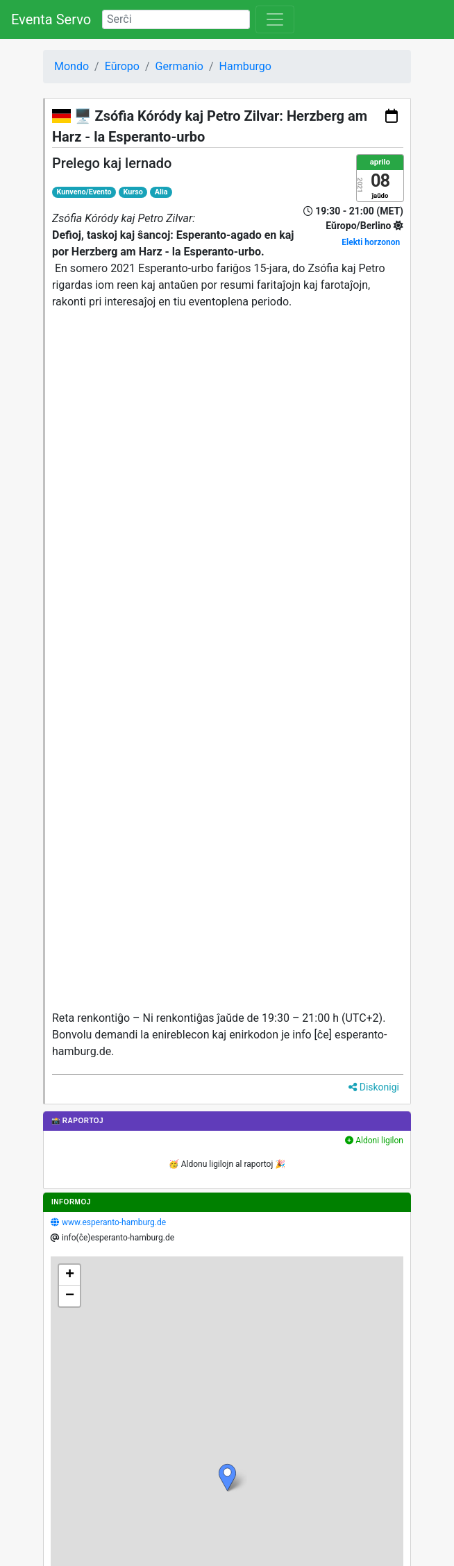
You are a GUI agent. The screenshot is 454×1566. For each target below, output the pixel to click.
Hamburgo (245, 66)
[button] (227, 1477)
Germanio (179, 66)
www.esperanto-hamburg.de (114, 1222)
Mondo (71, 66)
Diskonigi (373, 1087)
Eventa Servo (51, 19)
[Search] (176, 19)
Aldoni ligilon (374, 1140)
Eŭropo (122, 66)
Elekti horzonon (371, 242)
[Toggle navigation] (274, 19)
